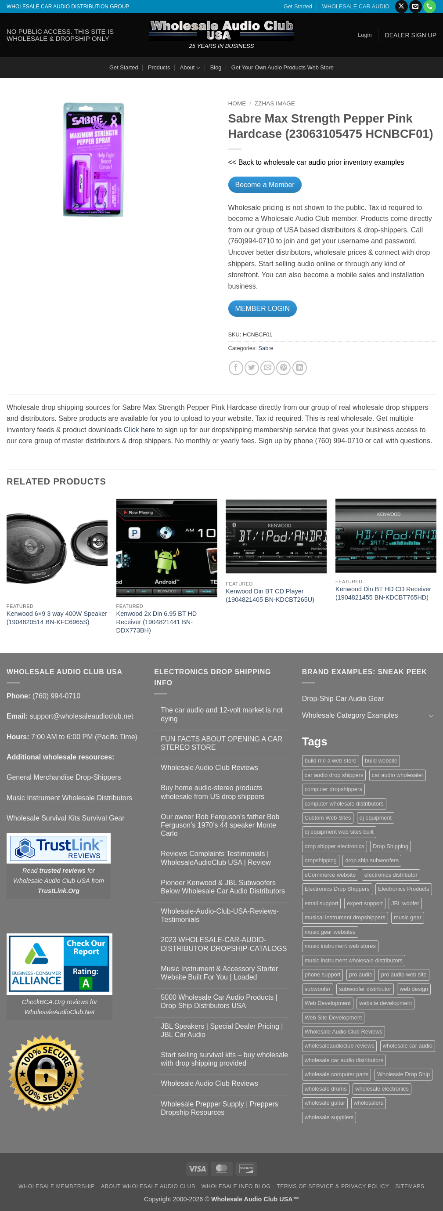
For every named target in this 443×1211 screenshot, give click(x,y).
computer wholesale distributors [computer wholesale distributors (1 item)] (344, 803)
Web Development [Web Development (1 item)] (328, 1003)
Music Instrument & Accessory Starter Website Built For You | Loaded (219, 973)
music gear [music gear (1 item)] (407, 917)
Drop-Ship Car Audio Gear (343, 698)
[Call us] (429, 6)
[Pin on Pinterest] (283, 368)
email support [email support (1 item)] (322, 903)
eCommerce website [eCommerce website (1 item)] (330, 874)
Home (237, 103)
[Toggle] (431, 715)
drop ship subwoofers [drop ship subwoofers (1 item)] (372, 860)
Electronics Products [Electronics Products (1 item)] (403, 889)
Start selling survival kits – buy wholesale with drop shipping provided (224, 1059)
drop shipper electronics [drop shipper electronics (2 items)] (334, 846)
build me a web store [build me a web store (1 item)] (331, 760)
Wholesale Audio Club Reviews (209, 767)
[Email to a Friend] (267, 368)
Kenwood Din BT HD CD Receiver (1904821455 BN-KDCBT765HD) (383, 593)
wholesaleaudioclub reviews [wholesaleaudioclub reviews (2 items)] (340, 1045)
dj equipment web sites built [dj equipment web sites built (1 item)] (339, 831)
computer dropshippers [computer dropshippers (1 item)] (333, 789)
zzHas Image (275, 103)
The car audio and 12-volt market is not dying (221, 714)
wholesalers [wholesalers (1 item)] (369, 1102)
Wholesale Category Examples (350, 715)
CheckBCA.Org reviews (55, 1001)
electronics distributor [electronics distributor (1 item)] (391, 874)
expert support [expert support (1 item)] (365, 903)
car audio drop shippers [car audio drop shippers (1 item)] (334, 775)
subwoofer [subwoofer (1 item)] (318, 989)
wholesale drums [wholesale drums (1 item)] (326, 1088)
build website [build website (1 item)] (381, 760)
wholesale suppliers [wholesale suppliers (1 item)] (329, 1117)
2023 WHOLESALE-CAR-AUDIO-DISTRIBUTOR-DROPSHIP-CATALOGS (224, 944)
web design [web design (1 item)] (414, 989)
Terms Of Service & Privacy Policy (333, 1186)
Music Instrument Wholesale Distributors (69, 798)
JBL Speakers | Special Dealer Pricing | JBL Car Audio (222, 1030)
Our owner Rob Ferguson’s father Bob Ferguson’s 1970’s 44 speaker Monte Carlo (220, 825)
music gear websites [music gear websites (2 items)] (330, 932)
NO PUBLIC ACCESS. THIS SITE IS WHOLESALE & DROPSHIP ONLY (60, 35)
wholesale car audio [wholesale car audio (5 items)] (407, 1045)
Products (159, 67)
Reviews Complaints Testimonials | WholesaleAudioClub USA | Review (216, 858)
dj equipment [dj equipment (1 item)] (376, 817)
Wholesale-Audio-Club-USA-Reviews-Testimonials (220, 915)
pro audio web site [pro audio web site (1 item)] (404, 974)
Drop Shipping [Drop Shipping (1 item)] (390, 846)
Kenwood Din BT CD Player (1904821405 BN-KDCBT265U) (270, 595)
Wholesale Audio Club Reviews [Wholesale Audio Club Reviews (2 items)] (343, 1031)
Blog (216, 67)
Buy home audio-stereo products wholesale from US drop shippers (212, 792)
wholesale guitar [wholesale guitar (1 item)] (325, 1102)
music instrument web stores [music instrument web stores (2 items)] (340, 946)
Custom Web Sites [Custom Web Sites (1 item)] (328, 817)
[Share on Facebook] (236, 368)
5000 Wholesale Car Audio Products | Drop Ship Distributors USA (219, 1001)
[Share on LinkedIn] (299, 368)
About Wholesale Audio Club (148, 1186)
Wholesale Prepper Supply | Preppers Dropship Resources (219, 1108)
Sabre (266, 348)
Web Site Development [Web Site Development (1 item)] (333, 1017)
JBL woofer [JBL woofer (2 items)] (405, 903)
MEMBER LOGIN (262, 308)
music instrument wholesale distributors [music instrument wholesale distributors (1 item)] (354, 960)
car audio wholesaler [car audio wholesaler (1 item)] (397, 775)
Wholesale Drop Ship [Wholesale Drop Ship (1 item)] (403, 1074)
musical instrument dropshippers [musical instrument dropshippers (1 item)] (345, 917)
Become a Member (265, 184)
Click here (139, 430)
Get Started (298, 6)
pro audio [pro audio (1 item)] (360, 974)
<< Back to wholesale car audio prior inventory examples (316, 162)
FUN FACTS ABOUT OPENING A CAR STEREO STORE (221, 743)
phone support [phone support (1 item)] (323, 974)
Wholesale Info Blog (236, 1186)
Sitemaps (410, 1186)
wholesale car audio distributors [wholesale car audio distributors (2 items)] (344, 1060)
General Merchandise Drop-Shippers (64, 777)
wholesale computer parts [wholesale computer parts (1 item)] (337, 1074)
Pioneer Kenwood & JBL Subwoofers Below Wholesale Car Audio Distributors (223, 887)
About (190, 68)
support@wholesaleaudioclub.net (81, 716)
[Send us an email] (415, 6)
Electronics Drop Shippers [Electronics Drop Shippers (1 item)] (337, 889)
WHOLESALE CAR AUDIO (356, 6)
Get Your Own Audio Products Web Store (282, 67)
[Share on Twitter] (252, 368)
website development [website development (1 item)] (385, 1003)
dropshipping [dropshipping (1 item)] (321, 860)
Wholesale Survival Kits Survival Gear (66, 818)
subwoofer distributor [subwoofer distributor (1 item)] (365, 989)
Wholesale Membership (56, 1186)
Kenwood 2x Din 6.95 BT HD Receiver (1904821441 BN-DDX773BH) (156, 621)
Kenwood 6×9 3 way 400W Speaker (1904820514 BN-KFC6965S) (57, 617)
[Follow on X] (401, 6)
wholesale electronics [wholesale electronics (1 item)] (382, 1088)
